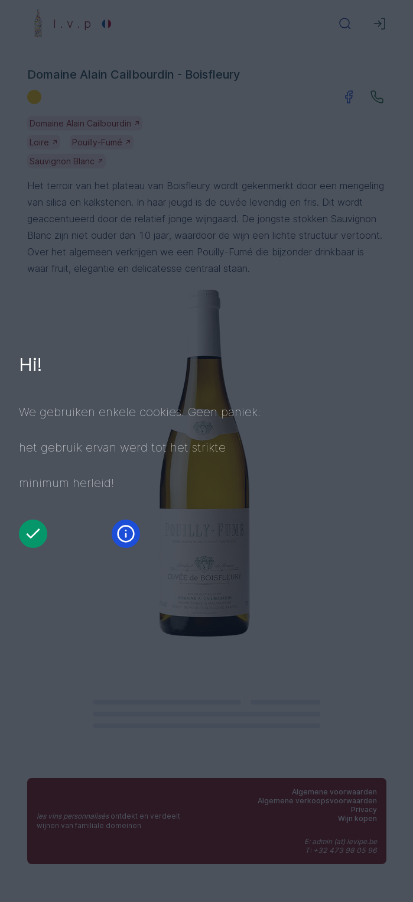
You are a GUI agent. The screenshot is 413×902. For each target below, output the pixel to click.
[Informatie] (126, 534)
